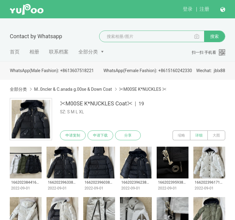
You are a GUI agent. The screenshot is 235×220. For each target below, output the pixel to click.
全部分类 (88, 52)
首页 (15, 52)
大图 (216, 135)
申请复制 (72, 135)
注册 (204, 9)
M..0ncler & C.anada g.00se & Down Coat (73, 89)
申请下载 (100, 135)
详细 (199, 135)
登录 (187, 9)
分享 (128, 135)
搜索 (214, 36)
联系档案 (59, 52)
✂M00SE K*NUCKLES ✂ (142, 89)
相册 (34, 52)
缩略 (181, 135)
